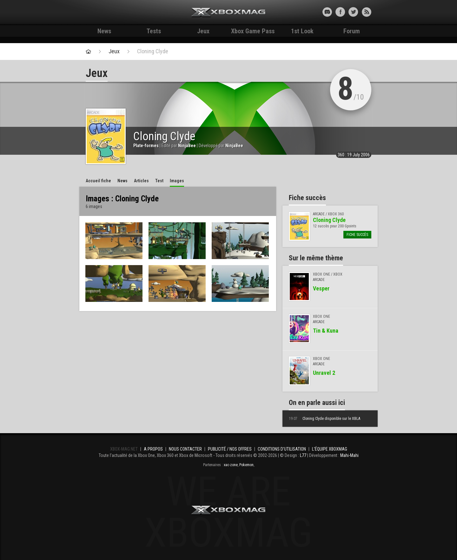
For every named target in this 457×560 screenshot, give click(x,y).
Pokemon (246, 465)
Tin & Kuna (325, 330)
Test (159, 180)
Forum (351, 31)
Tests (154, 31)
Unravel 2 (324, 372)
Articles (141, 180)
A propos (153, 449)
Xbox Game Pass (253, 31)
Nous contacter (185, 449)
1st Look (302, 31)
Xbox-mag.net (228, 12)
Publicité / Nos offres (230, 449)
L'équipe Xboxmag (329, 449)
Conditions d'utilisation (282, 449)
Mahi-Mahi (349, 455)
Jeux (203, 31)
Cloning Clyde (152, 51)
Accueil (98, 180)
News (104, 31)
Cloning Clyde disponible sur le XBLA (324, 418)
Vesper (321, 288)
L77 (303, 455)
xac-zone (231, 465)
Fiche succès (357, 234)
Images (177, 180)
